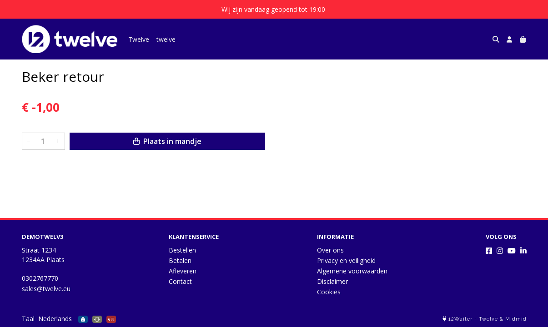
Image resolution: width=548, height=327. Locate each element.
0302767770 (40, 278)
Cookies (329, 291)
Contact (180, 281)
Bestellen (182, 250)
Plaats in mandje (167, 141)
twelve (166, 39)
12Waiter (460, 319)
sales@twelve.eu (46, 288)
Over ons (330, 250)
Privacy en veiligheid (346, 260)
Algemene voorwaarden (352, 271)
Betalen (180, 260)
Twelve (138, 39)
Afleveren (182, 271)
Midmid (516, 319)
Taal (28, 318)
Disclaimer (332, 281)
